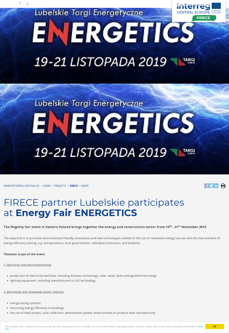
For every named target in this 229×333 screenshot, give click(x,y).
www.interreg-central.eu (22, 185)
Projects (60, 185)
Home (47, 185)
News (85, 185)
